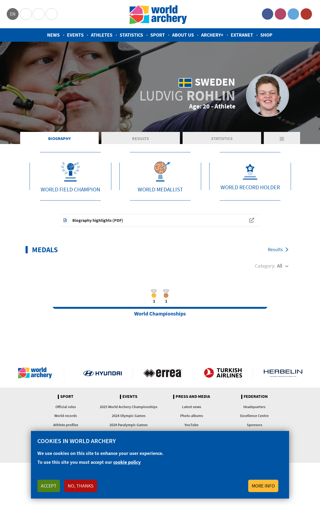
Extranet (242, 35)
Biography (59, 138)
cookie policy (127, 462)
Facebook (267, 14)
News (53, 35)
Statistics (131, 35)
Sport (157, 35)
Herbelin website (283, 373)
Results (140, 138)
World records (65, 415)
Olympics (26, 14)
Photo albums (191, 415)
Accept (48, 486)
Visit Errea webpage (163, 373)
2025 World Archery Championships (128, 406)
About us (183, 35)
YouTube (306, 14)
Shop (266, 35)
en (13, 14)
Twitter (293, 14)
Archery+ (212, 35)
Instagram (280, 14)
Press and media (193, 396)
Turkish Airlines (223, 373)
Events (75, 35)
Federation (256, 396)
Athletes (101, 35)
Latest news (191, 406)
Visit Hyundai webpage (102, 373)
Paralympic (39, 14)
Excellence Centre (254, 415)
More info (263, 486)
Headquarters (254, 406)
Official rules (65, 406)
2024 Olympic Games (128, 415)
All (279, 265)
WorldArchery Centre (52, 14)
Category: (265, 265)
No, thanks (81, 486)
